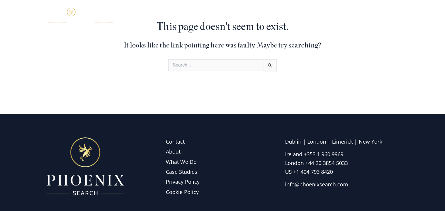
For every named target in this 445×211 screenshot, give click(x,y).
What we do (310, 15)
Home (234, 15)
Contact (382, 15)
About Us (267, 15)
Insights (349, 15)
